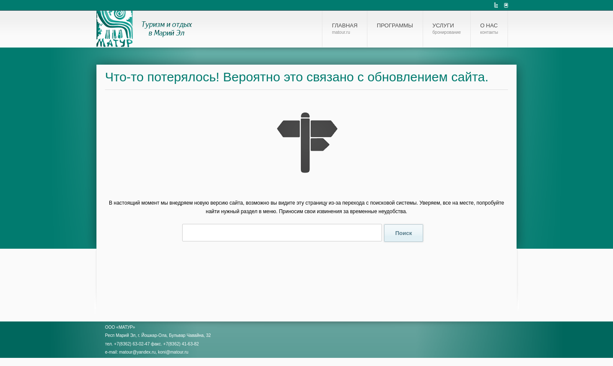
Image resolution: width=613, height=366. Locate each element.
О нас (489, 28)
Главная (345, 28)
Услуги (447, 28)
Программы (395, 25)
